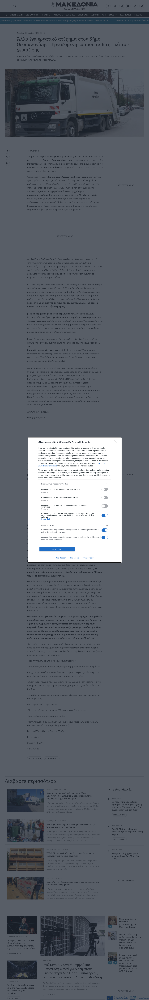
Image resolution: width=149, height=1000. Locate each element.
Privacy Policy (88, 558)
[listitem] (74, 484)
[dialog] (74, 500)
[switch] (105, 489)
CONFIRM (57, 549)
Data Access (74, 558)
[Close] (116, 442)
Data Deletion (61, 558)
